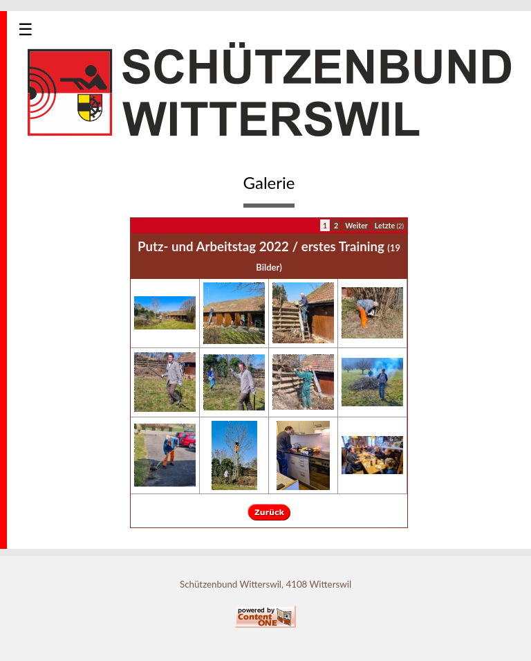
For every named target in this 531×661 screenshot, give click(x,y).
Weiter (356, 225)
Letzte (389, 225)
